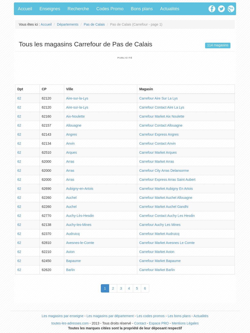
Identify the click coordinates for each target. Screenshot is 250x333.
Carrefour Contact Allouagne (160, 125)
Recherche (78, 8)
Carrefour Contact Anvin (157, 143)
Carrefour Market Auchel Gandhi (163, 207)
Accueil (25, 8)
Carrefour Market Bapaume (160, 261)
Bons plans (142, 8)
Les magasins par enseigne (62, 316)
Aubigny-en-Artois (79, 189)
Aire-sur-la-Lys (77, 98)
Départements (67, 24)
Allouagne (73, 125)
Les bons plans (179, 316)
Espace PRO (159, 323)
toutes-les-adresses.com (70, 323)
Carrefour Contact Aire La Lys (161, 107)
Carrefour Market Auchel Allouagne (165, 198)
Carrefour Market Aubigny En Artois (166, 189)
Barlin (70, 270)
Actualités (169, 8)
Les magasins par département (110, 316)
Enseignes (50, 8)
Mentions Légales (185, 323)
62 (19, 98)
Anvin (70, 143)
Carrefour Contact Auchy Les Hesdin (167, 216)
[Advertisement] (125, 70)
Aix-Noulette (75, 116)
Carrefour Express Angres (158, 134)
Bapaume (73, 261)
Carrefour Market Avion (156, 252)
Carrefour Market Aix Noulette (161, 116)
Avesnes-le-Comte (80, 243)
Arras (70, 161)
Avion (70, 252)
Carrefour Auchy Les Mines (159, 225)
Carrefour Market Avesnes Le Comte (167, 243)
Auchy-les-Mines (78, 225)
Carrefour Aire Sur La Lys (158, 98)
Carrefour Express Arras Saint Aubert (167, 180)
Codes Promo (110, 8)
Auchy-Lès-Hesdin (80, 216)
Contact (140, 323)
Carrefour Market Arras (156, 161)
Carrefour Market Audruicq (159, 234)
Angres (71, 134)
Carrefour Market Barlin (157, 270)
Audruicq (73, 234)
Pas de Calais (94, 24)
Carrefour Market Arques (158, 152)
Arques (71, 152)
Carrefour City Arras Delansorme (164, 170)
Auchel (71, 198)
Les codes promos (151, 316)
